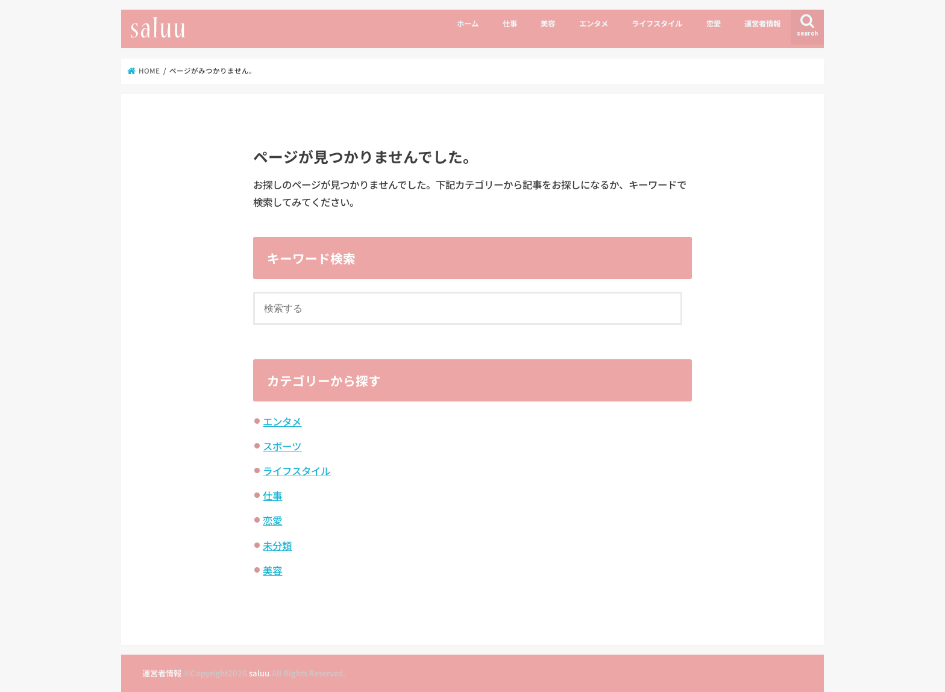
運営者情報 (762, 23)
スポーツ (282, 446)
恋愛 (713, 23)
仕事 (510, 23)
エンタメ (593, 23)
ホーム (468, 23)
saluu (259, 673)
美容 (548, 23)
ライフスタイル (657, 23)
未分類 (277, 545)
